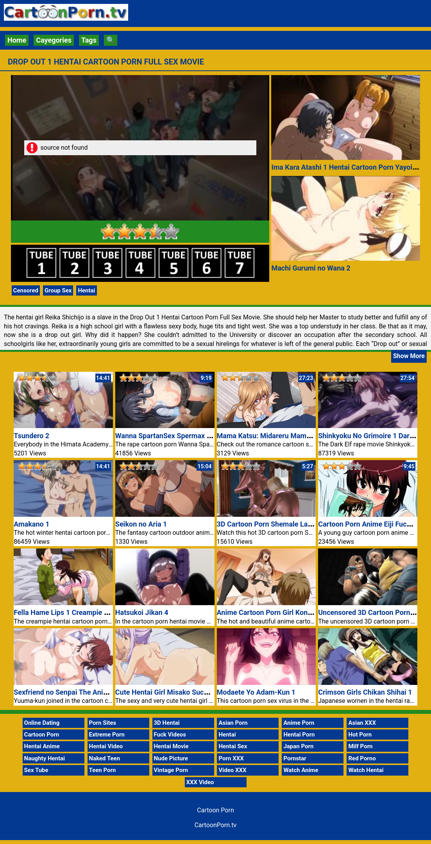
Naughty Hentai (44, 758)
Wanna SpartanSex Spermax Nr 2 (167, 436)
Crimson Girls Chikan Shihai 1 (365, 692)
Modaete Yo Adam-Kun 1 (256, 692)
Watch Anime (300, 770)
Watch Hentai (365, 770)
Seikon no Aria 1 (141, 524)
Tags (89, 40)
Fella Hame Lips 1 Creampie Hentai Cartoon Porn (91, 612)
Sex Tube (36, 770)
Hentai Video (106, 746)
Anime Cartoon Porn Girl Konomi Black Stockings (294, 612)
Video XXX (232, 770)
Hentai (86, 290)
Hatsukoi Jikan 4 (141, 612)
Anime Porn (298, 722)
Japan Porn (298, 746)
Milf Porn (360, 746)
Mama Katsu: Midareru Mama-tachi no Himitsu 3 (294, 436)
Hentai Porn (299, 734)
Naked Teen (104, 758)
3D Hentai (167, 722)
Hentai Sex (232, 746)
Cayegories (54, 40)
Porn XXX (230, 758)
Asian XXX (362, 722)
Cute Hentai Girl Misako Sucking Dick (174, 692)
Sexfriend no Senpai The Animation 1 (72, 692)
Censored (25, 290)
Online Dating (42, 722)
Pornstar (294, 758)
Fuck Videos (170, 734)
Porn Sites (102, 722)
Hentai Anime (42, 746)
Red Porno (362, 758)
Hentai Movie (171, 746)
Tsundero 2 (31, 436)
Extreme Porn (107, 734)
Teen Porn (102, 770)
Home (16, 40)
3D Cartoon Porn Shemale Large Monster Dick (289, 524)
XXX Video (200, 782)
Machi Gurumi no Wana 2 (310, 268)
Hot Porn (360, 734)
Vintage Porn (171, 770)
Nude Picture (171, 758)
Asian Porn (232, 722)
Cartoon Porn (41, 734)
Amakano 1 (31, 524)
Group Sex (58, 290)
